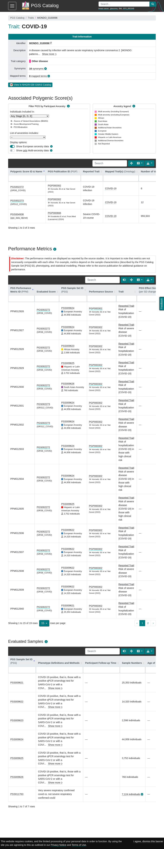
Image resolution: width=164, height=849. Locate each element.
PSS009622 (67, 530)
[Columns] (140, 163)
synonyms (36, 68)
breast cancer (104, 8)
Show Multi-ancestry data (32, 150)
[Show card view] (124, 280)
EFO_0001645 (128, 8)
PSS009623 (67, 346)
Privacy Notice (58, 845)
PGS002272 (17, 187)
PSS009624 (67, 308)
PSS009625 (67, 363)
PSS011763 (16, 794)
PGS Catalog (17, 17)
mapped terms (38, 76)
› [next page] (153, 623)
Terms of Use (79, 845)
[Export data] (149, 163)
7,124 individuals (131, 794)
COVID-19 (110, 188)
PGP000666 (54, 213)
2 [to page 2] (148, 623)
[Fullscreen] (131, 163)
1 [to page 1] (142, 623)
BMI (120, 8)
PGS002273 (17, 200)
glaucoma (113, 8)
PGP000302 (54, 185)
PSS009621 (67, 605)
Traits (31, 17)
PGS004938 (17, 214)
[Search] (109, 163)
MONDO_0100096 (39, 43)
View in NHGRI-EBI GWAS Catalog (30, 84)
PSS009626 (67, 383)
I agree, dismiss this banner (148, 841)
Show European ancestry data (32, 146)
